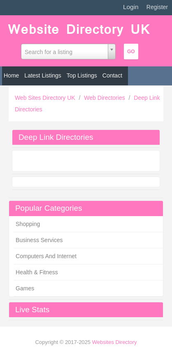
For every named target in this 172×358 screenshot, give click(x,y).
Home (11, 75)
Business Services (39, 240)
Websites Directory (114, 342)
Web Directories (105, 97)
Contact (112, 75)
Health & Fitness (37, 272)
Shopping (28, 224)
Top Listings (82, 75)
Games (25, 288)
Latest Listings (42, 75)
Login (131, 6)
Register (157, 7)
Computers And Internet (46, 256)
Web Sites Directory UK (46, 97)
